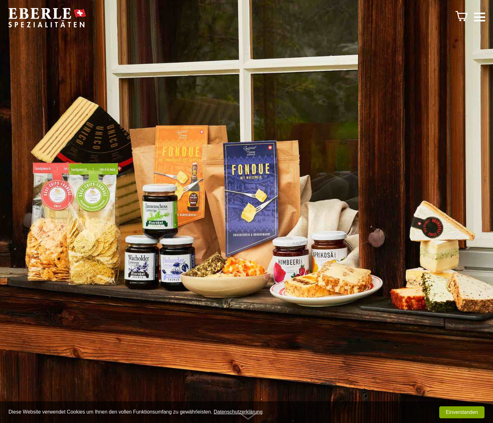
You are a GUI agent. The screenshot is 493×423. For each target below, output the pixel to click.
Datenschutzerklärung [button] (238, 412)
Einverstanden (462, 412)
